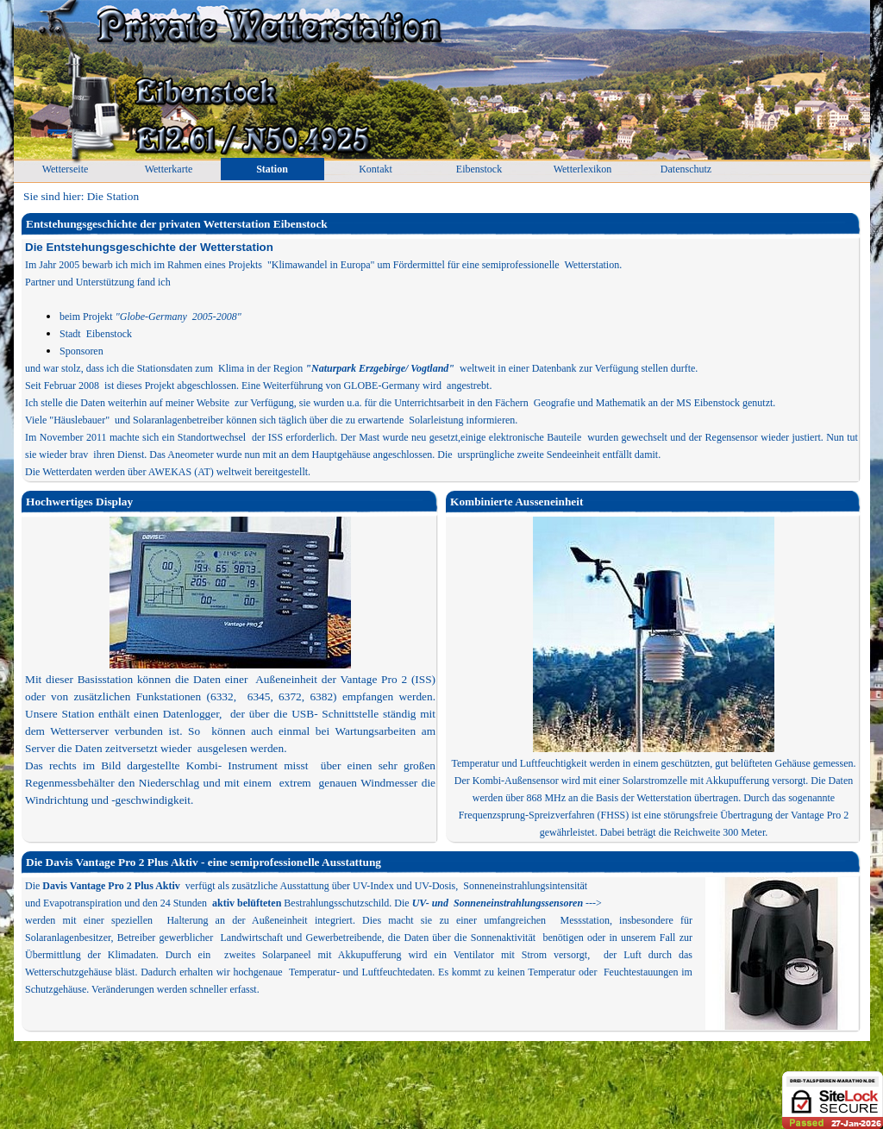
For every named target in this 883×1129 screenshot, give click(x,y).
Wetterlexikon (583, 169)
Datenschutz (686, 169)
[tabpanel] (441, 359)
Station (272, 169)
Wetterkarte (169, 169)
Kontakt (375, 169)
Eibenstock (479, 169)
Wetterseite (65, 169)
